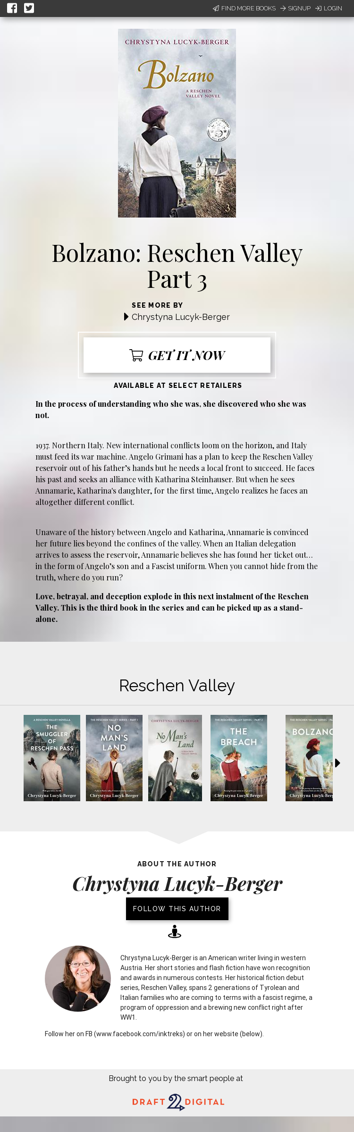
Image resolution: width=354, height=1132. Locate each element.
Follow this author (177, 909)
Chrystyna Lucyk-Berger (181, 317)
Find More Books (244, 8)
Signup (295, 8)
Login (328, 8)
